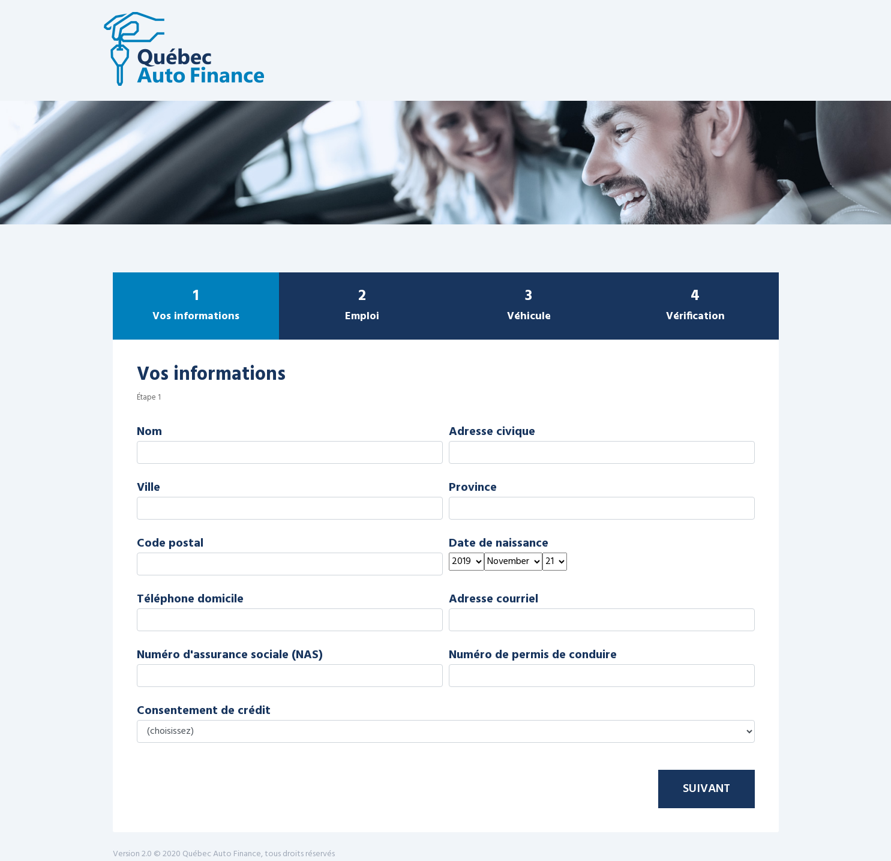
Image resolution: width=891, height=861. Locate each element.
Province (473, 488)
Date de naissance (498, 544)
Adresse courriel (493, 599)
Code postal (170, 544)
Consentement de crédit (204, 711)
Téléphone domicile (190, 599)
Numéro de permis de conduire (533, 655)
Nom (149, 432)
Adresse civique (492, 432)
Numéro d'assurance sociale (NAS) (230, 655)
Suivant (706, 789)
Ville (148, 488)
